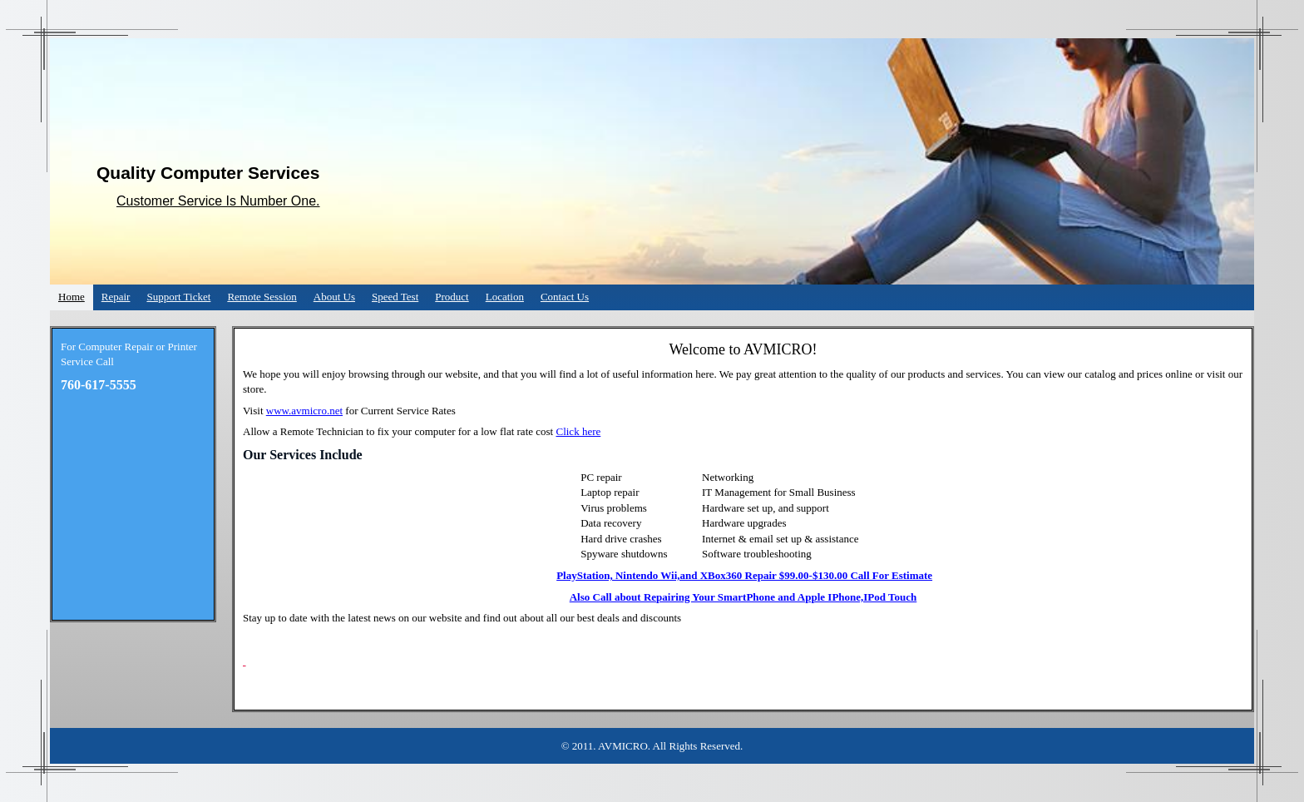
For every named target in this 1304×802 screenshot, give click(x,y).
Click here (578, 431)
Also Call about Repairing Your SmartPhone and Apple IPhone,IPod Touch (743, 597)
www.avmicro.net (304, 410)
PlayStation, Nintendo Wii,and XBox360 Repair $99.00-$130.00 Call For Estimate (744, 575)
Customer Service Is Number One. (218, 201)
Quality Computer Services (207, 172)
